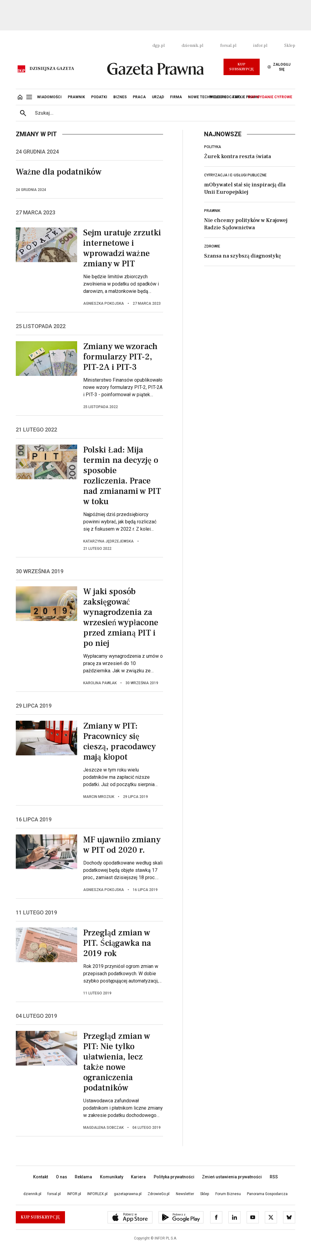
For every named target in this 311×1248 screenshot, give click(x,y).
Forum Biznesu (228, 1194)
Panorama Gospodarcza (267, 1194)
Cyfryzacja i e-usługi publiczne (235, 175)
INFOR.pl (74, 1194)
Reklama (83, 1176)
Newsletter (185, 1194)
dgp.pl (158, 45)
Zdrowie (212, 246)
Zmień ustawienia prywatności (232, 1176)
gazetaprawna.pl (128, 1194)
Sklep (289, 45)
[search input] (163, 113)
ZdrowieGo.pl (158, 1194)
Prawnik (212, 211)
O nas (61, 1176)
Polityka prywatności (174, 1176)
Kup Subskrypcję (241, 66)
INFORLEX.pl (97, 1194)
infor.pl (260, 45)
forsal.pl (228, 45)
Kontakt (40, 1176)
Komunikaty (111, 1176)
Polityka (212, 147)
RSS (274, 1176)
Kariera (138, 1176)
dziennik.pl (192, 45)
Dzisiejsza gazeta (51, 68)
